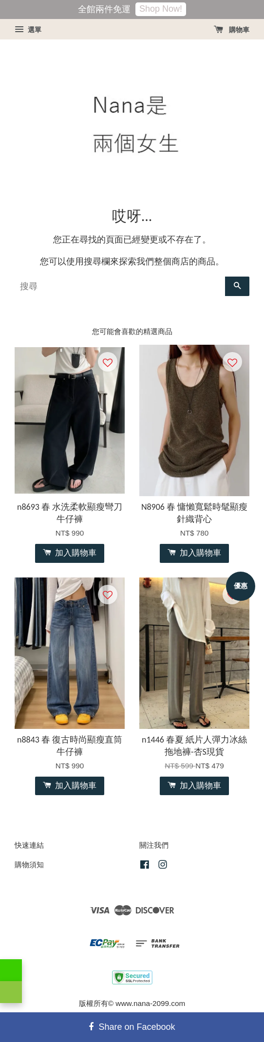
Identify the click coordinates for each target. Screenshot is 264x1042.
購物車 (231, 29)
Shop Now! (160, 9)
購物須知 (29, 864)
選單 (28, 29)
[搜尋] (120, 286)
